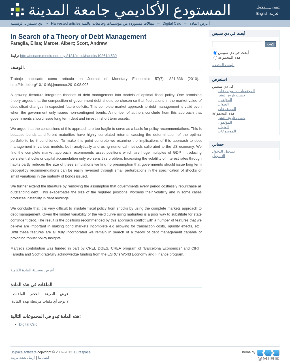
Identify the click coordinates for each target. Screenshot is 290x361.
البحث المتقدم (223, 65)
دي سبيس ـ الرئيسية (26, 23)
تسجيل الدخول (268, 7)
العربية (274, 13)
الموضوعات (227, 109)
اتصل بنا (43, 358)
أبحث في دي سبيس (231, 52)
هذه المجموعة (227, 57)
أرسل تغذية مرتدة (22, 358)
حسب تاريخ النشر (231, 95)
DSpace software (23, 352)
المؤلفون (225, 100)
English (262, 13)
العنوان (223, 104)
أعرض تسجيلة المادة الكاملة (32, 270)
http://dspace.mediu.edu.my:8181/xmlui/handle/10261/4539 (68, 56)
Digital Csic (172, 23)
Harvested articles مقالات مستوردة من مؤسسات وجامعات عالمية (102, 23)
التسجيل (218, 156)
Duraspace (82, 352)
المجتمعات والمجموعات (236, 91)
